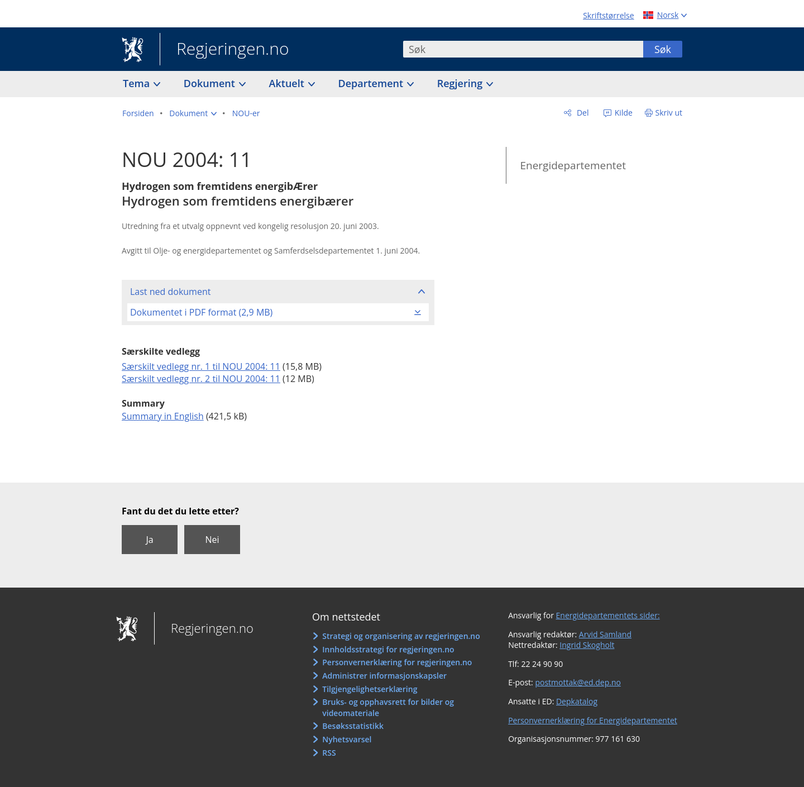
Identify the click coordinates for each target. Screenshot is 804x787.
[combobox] (523, 49)
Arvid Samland (605, 634)
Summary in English (163, 416)
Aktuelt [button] (288, 83)
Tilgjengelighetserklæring (369, 689)
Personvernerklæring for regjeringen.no (397, 662)
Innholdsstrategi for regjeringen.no (388, 649)
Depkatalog (576, 701)
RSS (329, 752)
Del (581, 112)
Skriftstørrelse (608, 15)
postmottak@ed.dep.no (577, 682)
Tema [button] (137, 83)
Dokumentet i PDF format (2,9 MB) (201, 312)
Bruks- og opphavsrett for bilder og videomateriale (388, 707)
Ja (149, 539)
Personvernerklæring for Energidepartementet (592, 720)
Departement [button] (372, 83)
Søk (662, 49)
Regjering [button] (461, 83)
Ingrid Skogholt (586, 645)
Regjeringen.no (224, 50)
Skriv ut (669, 112)
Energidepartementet (573, 165)
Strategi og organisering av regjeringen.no (401, 636)
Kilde (622, 112)
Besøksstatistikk (353, 726)
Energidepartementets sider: (608, 615)
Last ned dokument (170, 291)
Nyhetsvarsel (346, 739)
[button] (193, 113)
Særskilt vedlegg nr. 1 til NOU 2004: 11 (201, 366)
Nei (212, 539)
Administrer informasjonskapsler (384, 675)
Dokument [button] (211, 83)
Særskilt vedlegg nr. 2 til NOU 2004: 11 (201, 379)
